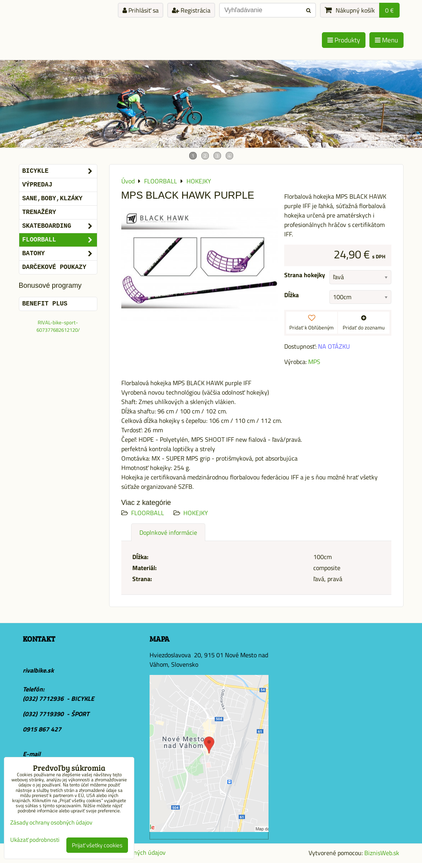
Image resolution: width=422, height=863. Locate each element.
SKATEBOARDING (59, 226)
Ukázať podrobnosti (34, 840)
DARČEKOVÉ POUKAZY (54, 267)
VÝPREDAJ (37, 184)
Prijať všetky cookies (97, 845)
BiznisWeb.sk (381, 853)
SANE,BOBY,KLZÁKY (52, 198)
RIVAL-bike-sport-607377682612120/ (58, 326)
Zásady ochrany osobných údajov (51, 822)
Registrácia (191, 10)
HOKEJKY (195, 512)
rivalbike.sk (38, 670)
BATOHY (59, 253)
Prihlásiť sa (140, 10)
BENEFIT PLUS (45, 303)
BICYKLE (59, 171)
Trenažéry (39, 212)
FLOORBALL (147, 512)
